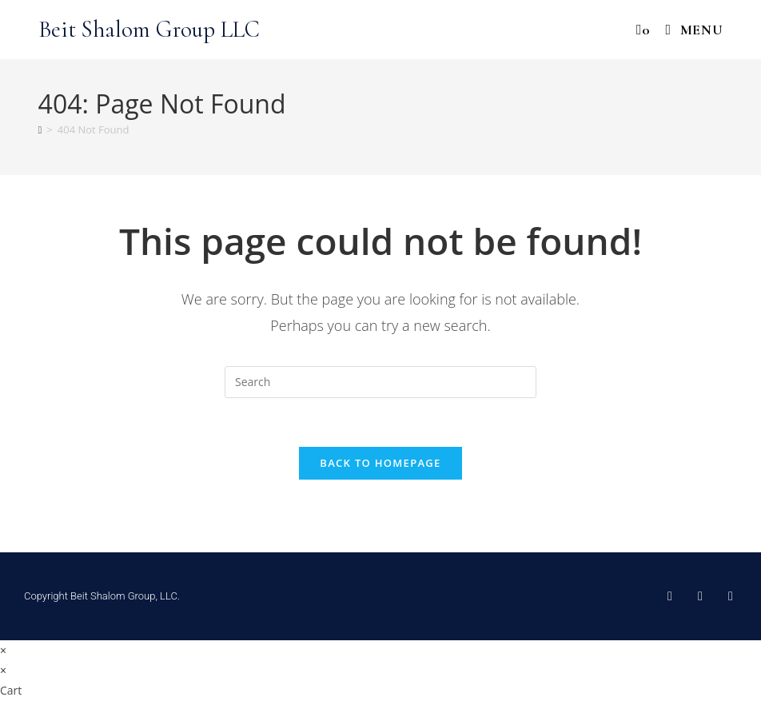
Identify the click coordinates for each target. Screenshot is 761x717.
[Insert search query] (380, 382)
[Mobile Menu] (688, 29)
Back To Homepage (380, 463)
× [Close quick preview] (3, 650)
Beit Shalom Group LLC (149, 29)
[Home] (40, 129)
